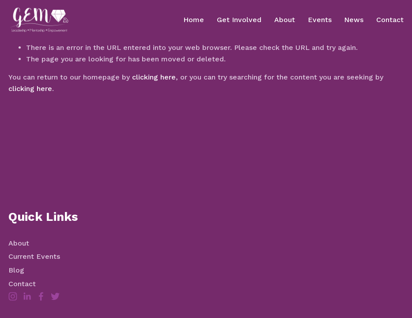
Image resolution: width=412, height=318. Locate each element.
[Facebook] (41, 296)
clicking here (154, 77)
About (284, 19)
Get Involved (239, 19)
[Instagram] (12, 296)
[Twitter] (55, 296)
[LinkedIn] (27, 296)
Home (193, 19)
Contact (390, 19)
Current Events (34, 256)
